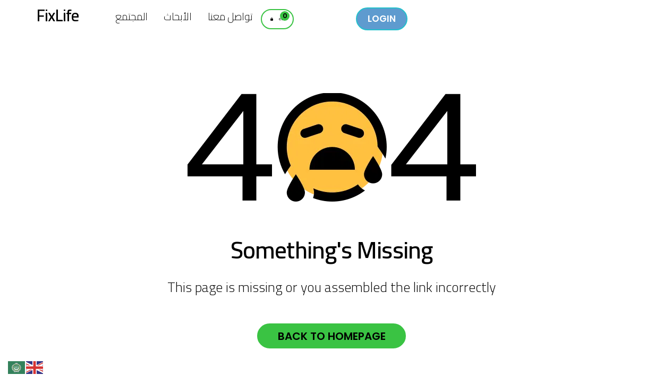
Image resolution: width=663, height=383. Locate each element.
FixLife (64, 20)
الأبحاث (178, 16)
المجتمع (131, 16)
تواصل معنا (230, 16)
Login (410, 18)
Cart (296, 22)
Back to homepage (332, 337)
